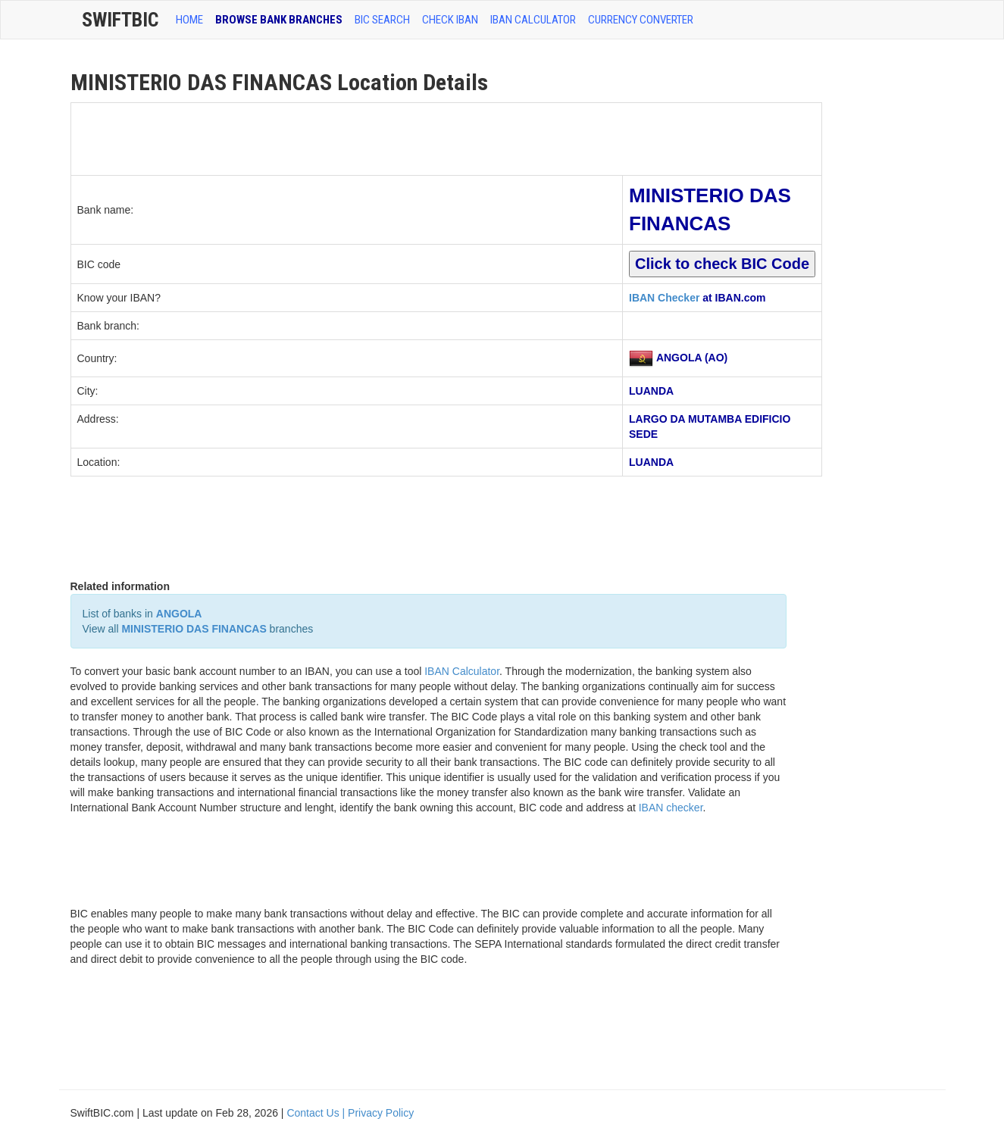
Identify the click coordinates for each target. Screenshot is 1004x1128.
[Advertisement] (347, 137)
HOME (189, 20)
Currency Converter (640, 20)
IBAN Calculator (533, 20)
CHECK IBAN (450, 20)
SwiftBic (120, 19)
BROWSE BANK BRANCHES (278, 20)
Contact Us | (317, 1113)
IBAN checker (671, 807)
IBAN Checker (664, 298)
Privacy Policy (381, 1113)
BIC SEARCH (382, 20)
